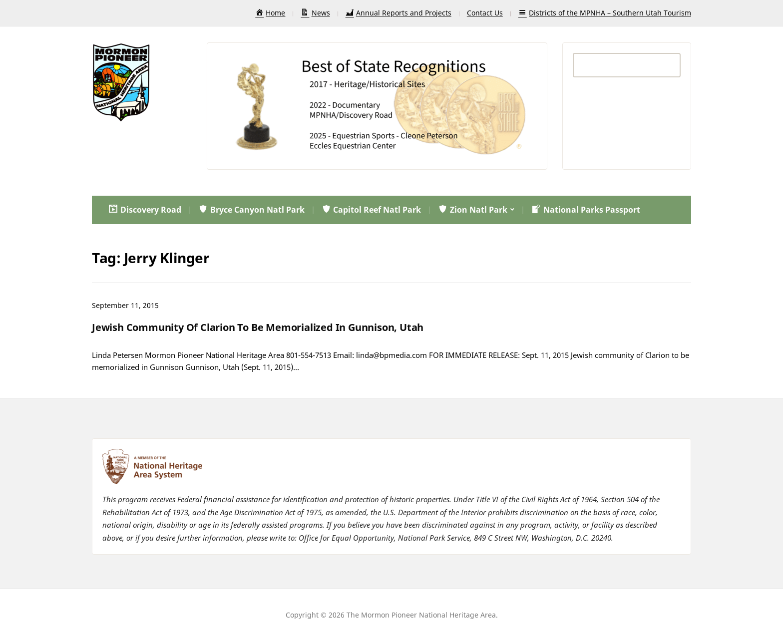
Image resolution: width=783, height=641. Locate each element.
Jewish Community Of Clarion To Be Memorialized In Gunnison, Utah (257, 327)
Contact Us (485, 12)
